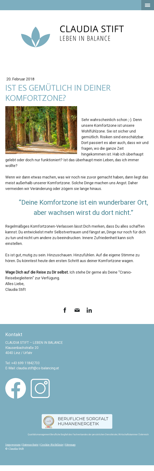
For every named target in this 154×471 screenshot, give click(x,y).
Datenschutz (30, 444)
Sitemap (70, 444)
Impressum (12, 444)
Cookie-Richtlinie (51, 444)
